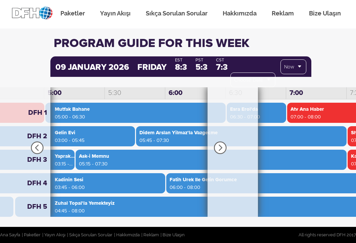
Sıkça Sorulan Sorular (177, 13)
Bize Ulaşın (325, 13)
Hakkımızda (240, 13)
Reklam (283, 13)
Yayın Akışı (115, 13)
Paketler (72, 13)
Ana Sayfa (10, 234)
